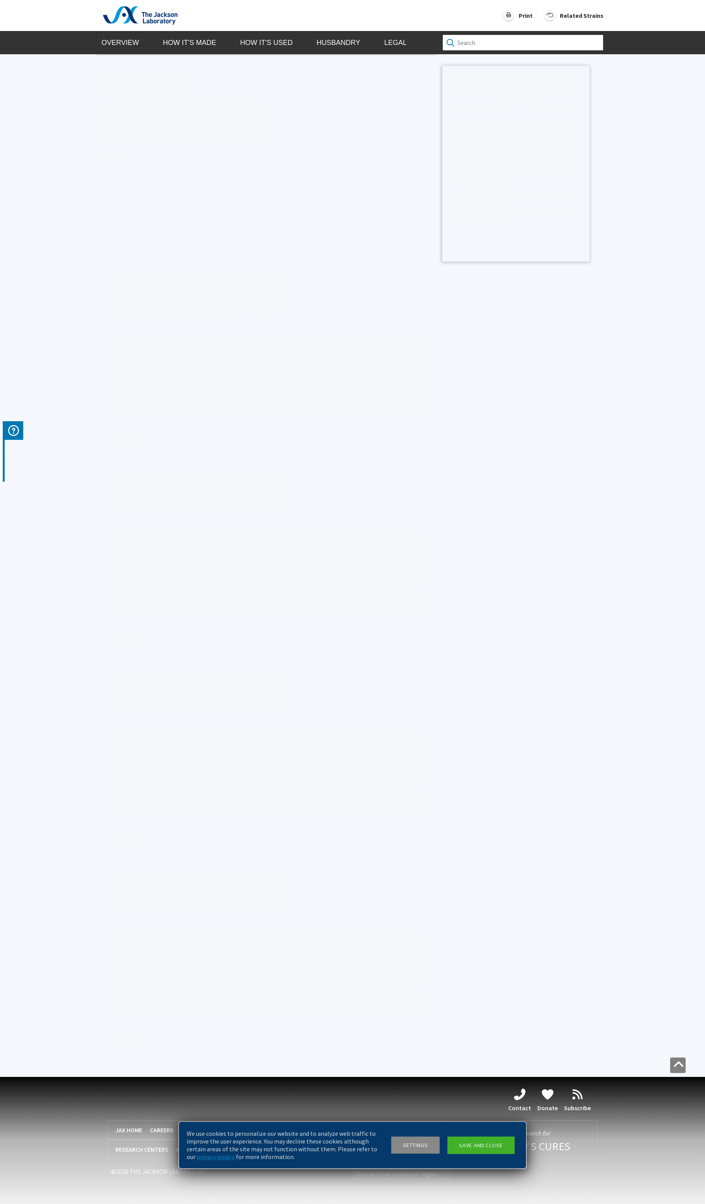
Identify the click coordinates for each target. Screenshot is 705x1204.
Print (526, 15)
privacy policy (216, 1157)
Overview (120, 43)
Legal (395, 43)
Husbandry (338, 43)
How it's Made (189, 43)
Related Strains (582, 15)
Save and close (481, 1145)
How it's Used (266, 43)
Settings (415, 1145)
